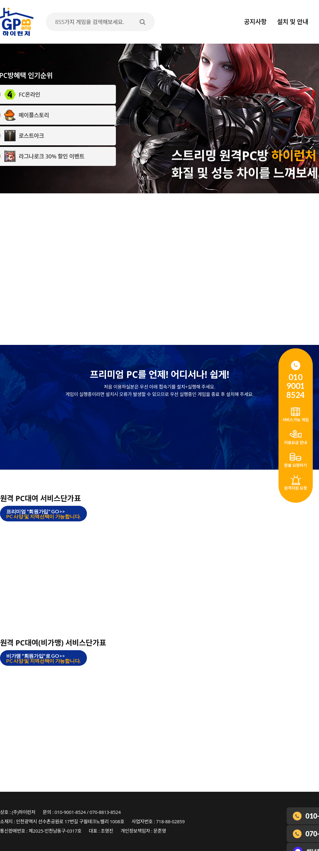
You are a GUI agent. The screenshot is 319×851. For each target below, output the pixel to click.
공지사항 (255, 21)
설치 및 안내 (292, 21)
